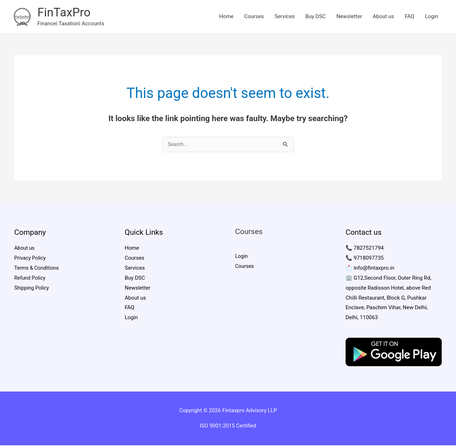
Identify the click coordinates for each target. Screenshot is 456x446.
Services (285, 17)
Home (226, 17)
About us (383, 17)
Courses (254, 17)
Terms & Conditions (37, 269)
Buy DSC (315, 17)
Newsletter (349, 17)
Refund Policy (30, 279)
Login (431, 17)
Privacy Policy (30, 259)
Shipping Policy (32, 289)
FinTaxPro (65, 12)
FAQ (409, 17)
